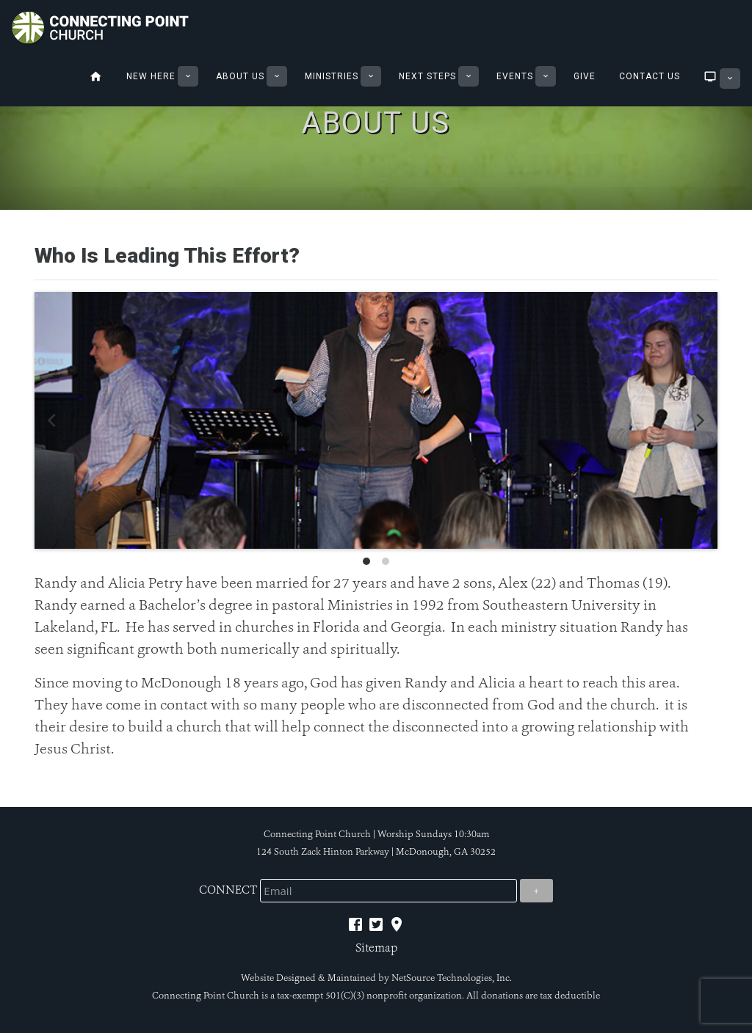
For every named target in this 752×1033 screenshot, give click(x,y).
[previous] (53, 420)
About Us (240, 76)
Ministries (331, 76)
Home (96, 76)
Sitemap (376, 947)
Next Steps (427, 76)
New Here (151, 76)
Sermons (707, 76)
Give (585, 76)
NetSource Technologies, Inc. (451, 978)
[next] (699, 420)
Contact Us (649, 76)
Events (514, 76)
